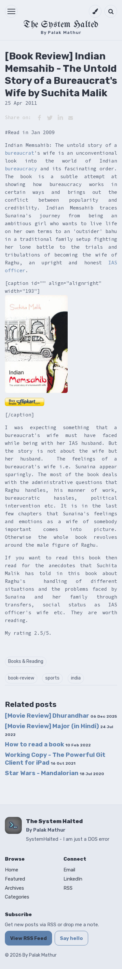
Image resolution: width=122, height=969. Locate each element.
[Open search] (110, 11)
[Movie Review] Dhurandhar (61, 715)
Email (69, 870)
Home (11, 870)
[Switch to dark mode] (95, 11)
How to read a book (48, 744)
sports (52, 678)
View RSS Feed (28, 938)
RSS (68, 888)
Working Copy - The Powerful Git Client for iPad (55, 758)
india (76, 678)
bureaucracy (21, 168)
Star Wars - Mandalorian (54, 773)
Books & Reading (25, 661)
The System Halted (61, 25)
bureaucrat (19, 153)
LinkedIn (72, 879)
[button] (11, 11)
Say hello (71, 938)
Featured (15, 879)
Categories (17, 897)
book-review (21, 678)
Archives (14, 888)
